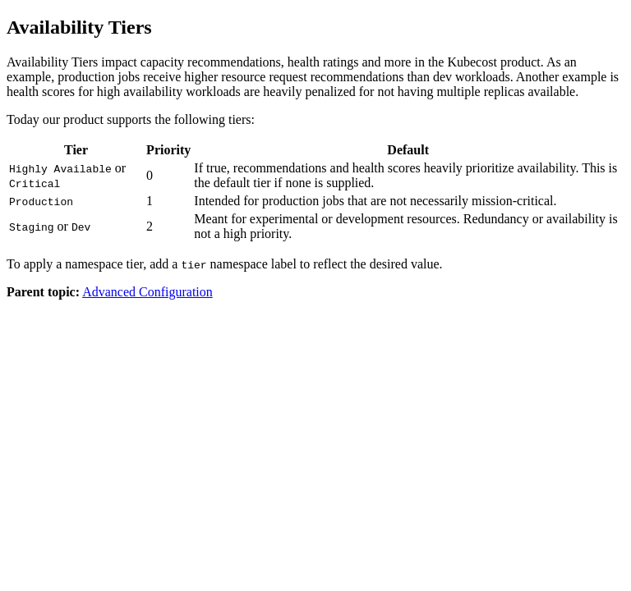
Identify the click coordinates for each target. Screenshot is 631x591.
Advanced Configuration (147, 292)
